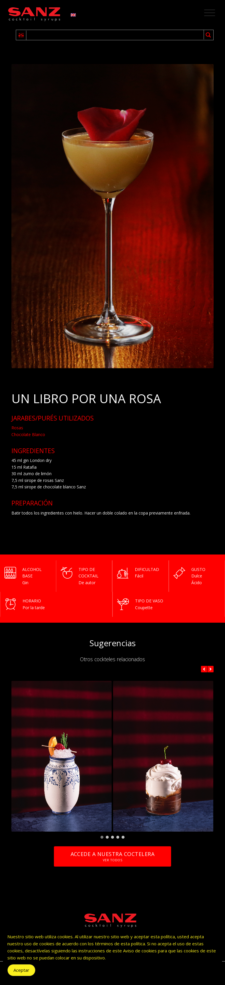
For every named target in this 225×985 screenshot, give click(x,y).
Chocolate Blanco (28, 434)
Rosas (17, 427)
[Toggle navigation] (209, 13)
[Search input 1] (115, 35)
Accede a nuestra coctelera (112, 856)
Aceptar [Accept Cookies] (21, 970)
